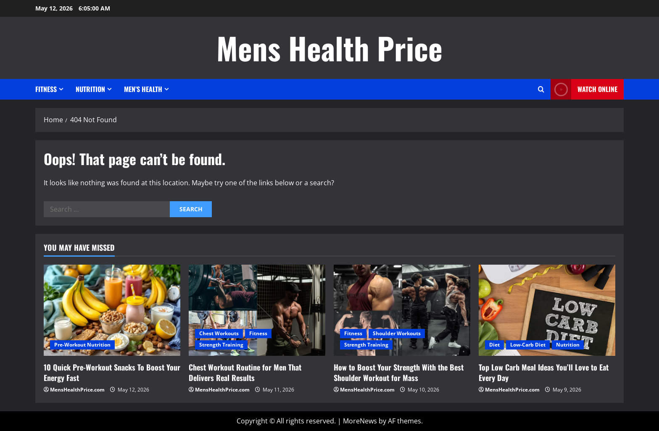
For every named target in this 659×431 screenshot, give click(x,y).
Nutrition (90, 89)
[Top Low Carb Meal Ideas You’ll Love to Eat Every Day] (547, 310)
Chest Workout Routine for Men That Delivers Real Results (245, 372)
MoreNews (360, 421)
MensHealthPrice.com (77, 389)
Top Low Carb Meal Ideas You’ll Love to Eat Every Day (544, 372)
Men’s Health (143, 89)
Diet (494, 344)
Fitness (46, 89)
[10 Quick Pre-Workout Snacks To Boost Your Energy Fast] (112, 310)
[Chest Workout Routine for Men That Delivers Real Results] (257, 310)
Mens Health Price (329, 47)
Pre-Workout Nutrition (82, 344)
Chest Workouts (219, 333)
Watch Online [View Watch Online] (584, 89)
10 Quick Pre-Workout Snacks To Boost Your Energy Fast (112, 372)
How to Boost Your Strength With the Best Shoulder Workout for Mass (399, 372)
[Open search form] (541, 89)
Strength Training (221, 344)
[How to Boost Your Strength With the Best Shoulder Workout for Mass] (402, 310)
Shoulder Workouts (397, 333)
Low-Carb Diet (528, 344)
